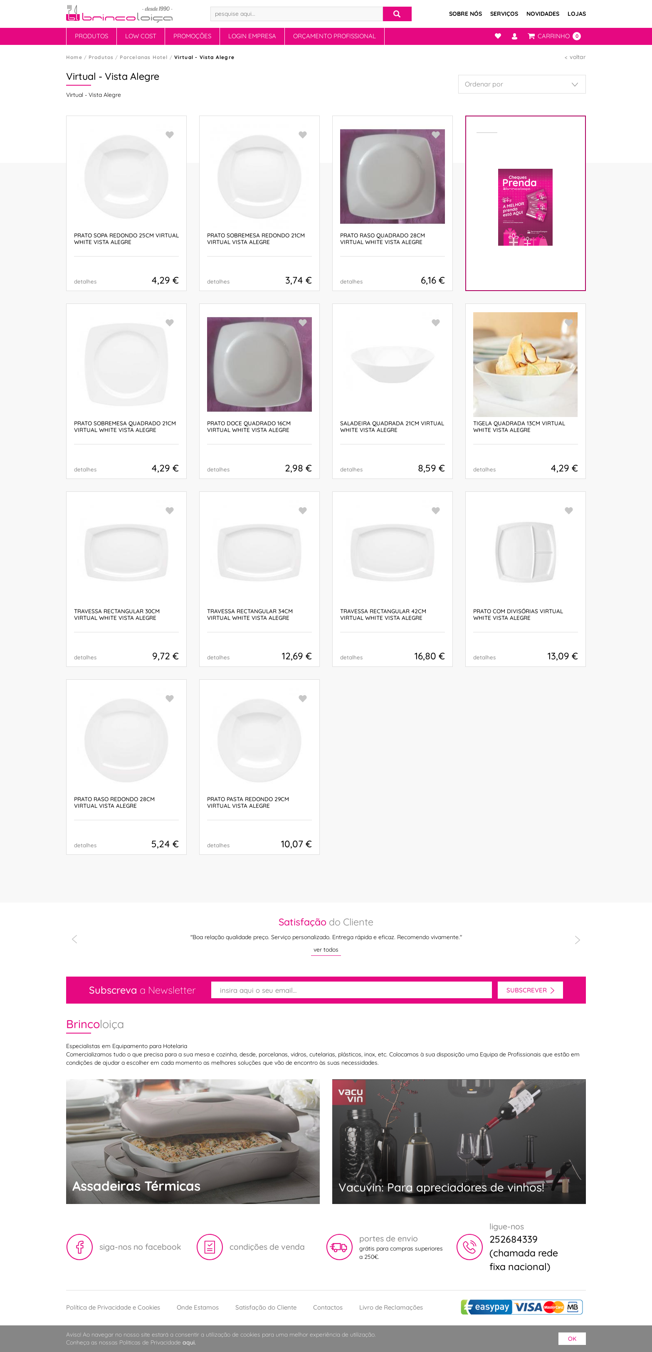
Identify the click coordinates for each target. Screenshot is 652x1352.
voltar (578, 57)
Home (74, 57)
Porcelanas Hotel (144, 57)
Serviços (504, 13)
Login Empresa (252, 36)
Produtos (91, 36)
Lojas (577, 13)
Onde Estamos (198, 1307)
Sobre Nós (465, 13)
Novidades (542, 13)
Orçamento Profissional (334, 36)
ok (572, 1338)
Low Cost (140, 36)
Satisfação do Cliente (265, 1307)
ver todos (326, 949)
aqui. (189, 1342)
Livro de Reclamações (391, 1307)
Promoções (192, 36)
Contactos (328, 1307)
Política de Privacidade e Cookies (113, 1307)
